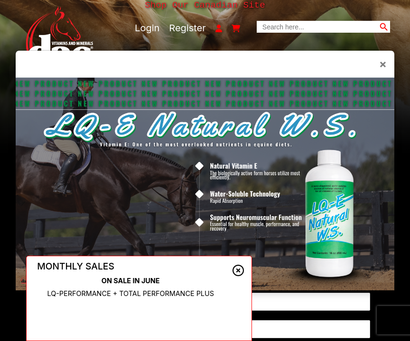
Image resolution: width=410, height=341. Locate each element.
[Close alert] (238, 270)
